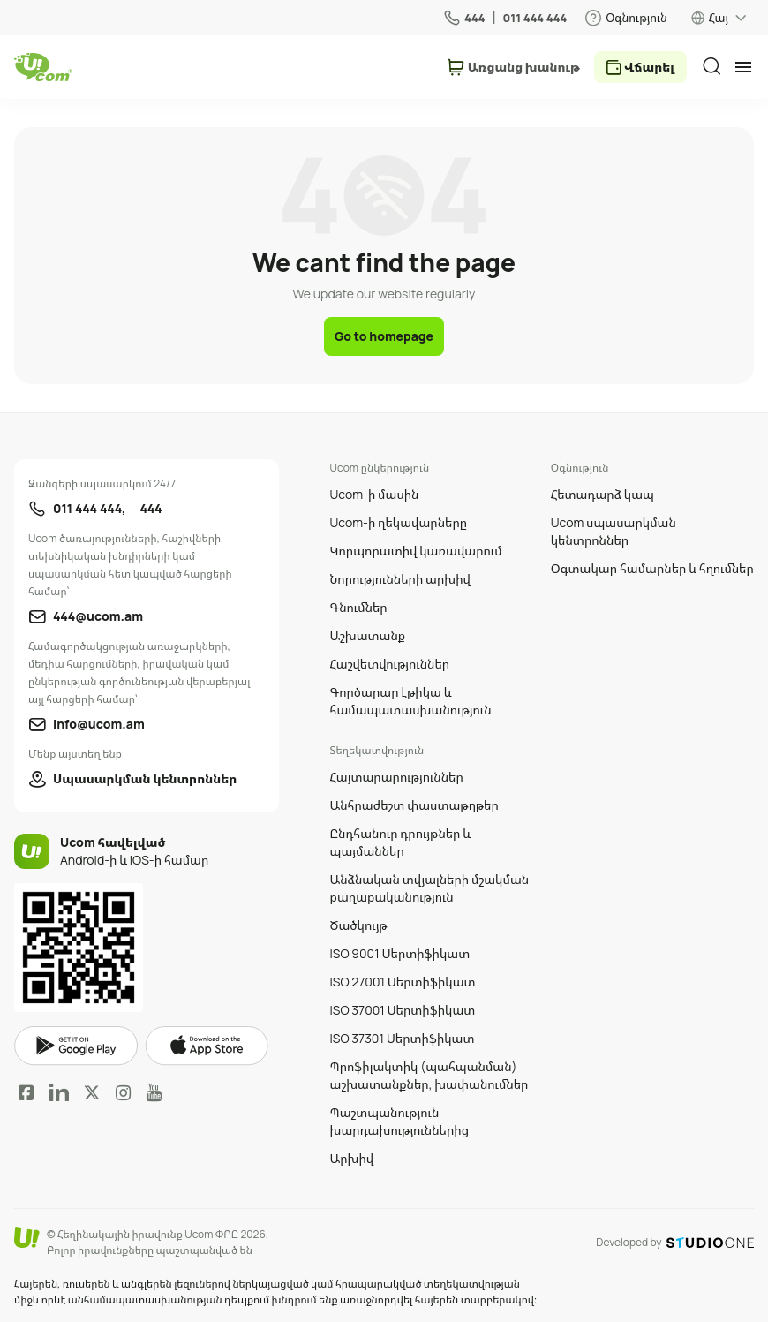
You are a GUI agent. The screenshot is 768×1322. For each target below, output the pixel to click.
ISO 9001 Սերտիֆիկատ (400, 953)
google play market (76, 1046)
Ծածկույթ (359, 925)
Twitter (91, 1092)
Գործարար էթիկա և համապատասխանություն (411, 701)
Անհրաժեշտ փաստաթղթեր (414, 805)
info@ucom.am (99, 723)
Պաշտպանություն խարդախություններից (400, 1121)
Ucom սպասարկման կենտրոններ (613, 531)
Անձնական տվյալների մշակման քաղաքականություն (430, 888)
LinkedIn (59, 1092)
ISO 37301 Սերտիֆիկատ (402, 1038)
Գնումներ (359, 607)
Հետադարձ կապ (602, 494)
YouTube (154, 1092)
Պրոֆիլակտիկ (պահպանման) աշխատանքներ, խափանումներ (429, 1075)
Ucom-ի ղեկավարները (399, 522)
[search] (711, 66)
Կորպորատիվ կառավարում (416, 550)
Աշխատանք (368, 635)
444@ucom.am (98, 616)
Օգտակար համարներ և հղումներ (652, 568)
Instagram (123, 1092)
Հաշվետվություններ (390, 663)
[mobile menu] (743, 67)
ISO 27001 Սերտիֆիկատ (403, 981)
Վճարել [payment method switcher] (649, 66)
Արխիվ (352, 1158)
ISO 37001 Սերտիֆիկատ (403, 1009)
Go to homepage (384, 336)
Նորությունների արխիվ (400, 578)
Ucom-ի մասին (374, 494)
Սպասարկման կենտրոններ (145, 778)
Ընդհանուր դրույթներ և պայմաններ (400, 842)
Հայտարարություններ (396, 776)
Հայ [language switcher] (718, 18)
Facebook (26, 1092)
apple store (206, 1045)
